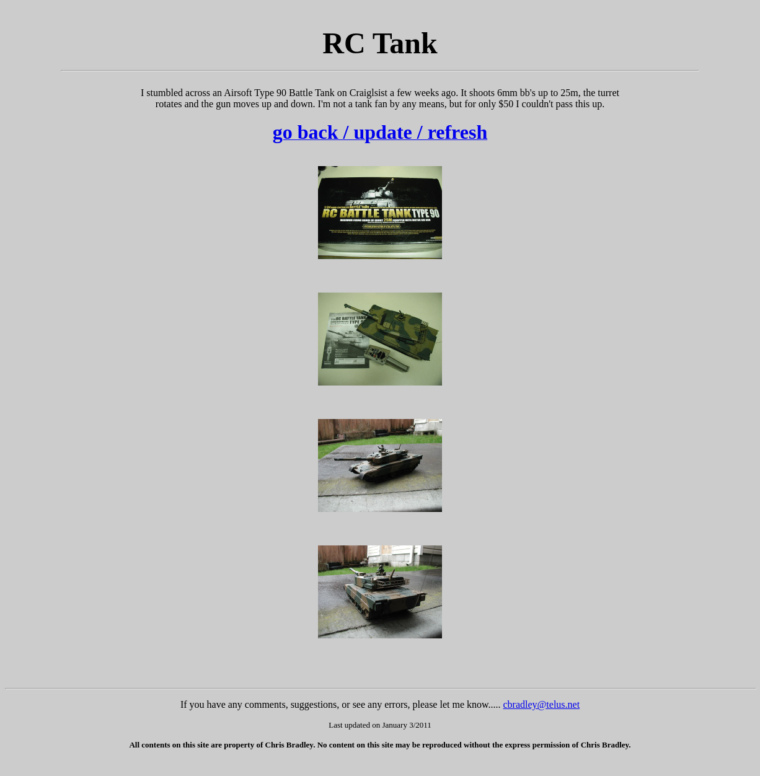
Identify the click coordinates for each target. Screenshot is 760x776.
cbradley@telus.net (541, 704)
